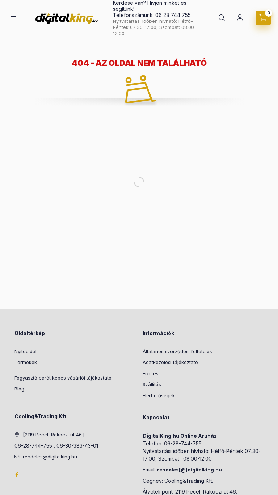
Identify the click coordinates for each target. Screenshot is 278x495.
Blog (19, 389)
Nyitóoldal (25, 351)
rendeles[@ (171, 470)
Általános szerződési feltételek (177, 351)
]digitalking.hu (204, 470)
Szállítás (152, 384)
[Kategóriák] (13, 18)
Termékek (25, 362)
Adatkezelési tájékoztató (170, 362)
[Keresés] (222, 18)
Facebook (16, 475)
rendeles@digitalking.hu (50, 457)
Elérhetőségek (159, 395)
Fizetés (151, 373)
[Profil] (240, 18)
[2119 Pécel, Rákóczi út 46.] (53, 434)
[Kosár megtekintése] (263, 18)
